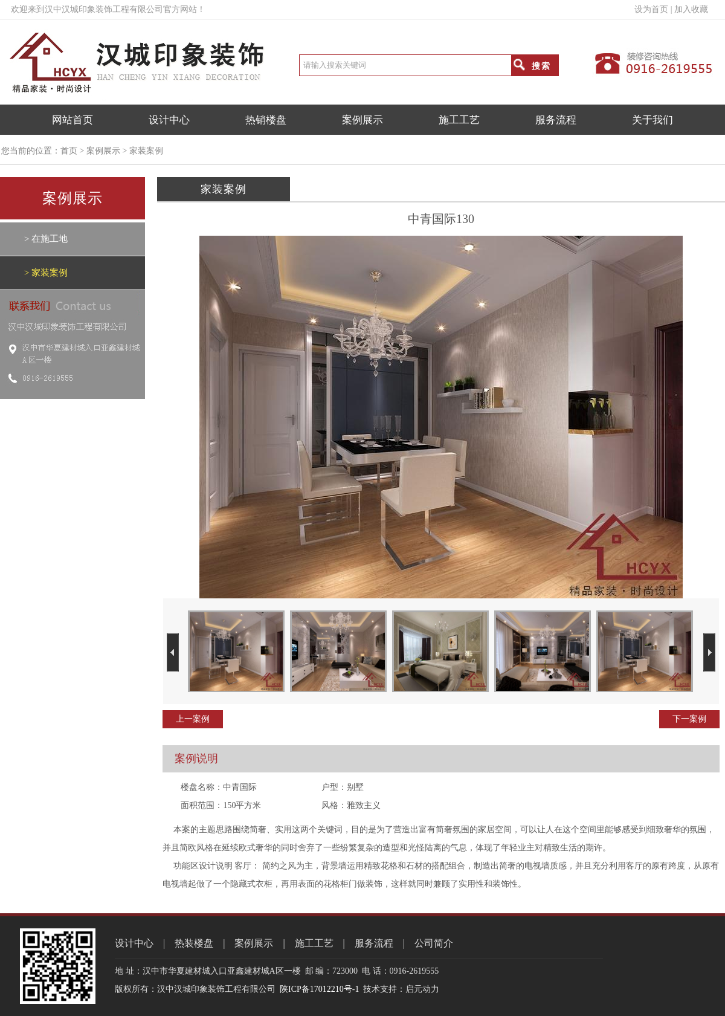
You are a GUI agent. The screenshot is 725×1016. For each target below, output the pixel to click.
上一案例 (193, 718)
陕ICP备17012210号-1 (319, 989)
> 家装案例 (46, 272)
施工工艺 (459, 120)
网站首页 (72, 120)
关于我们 (652, 120)
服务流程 (555, 120)
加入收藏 (691, 9)
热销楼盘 (265, 120)
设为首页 (651, 9)
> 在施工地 (46, 239)
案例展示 (362, 120)
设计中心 (169, 120)
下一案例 (689, 718)
